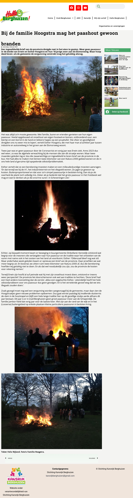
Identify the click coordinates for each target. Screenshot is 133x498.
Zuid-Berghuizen (64, 18)
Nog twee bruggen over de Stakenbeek (125, 67)
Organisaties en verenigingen (112, 26)
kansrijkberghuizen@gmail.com (60, 476)
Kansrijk (87, 18)
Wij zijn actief (100, 18)
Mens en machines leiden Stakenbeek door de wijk (124, 57)
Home (50, 18)
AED (78, 18)
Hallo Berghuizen (117, 18)
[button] (117, 112)
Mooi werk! (123, 98)
